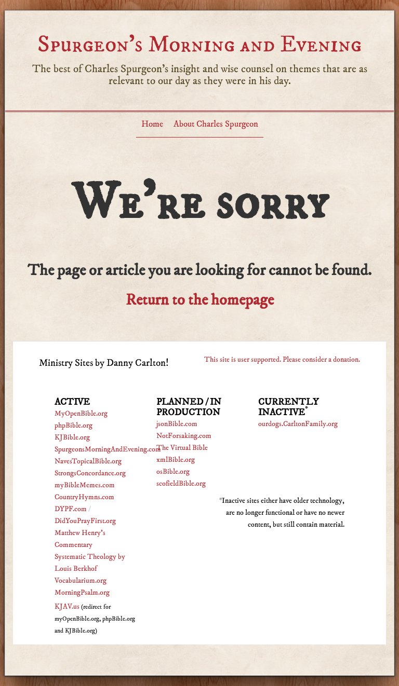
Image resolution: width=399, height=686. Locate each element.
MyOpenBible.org (81, 413)
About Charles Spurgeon (216, 124)
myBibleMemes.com (85, 485)
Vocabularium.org (81, 580)
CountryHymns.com (84, 497)
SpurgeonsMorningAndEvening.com (108, 449)
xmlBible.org (175, 459)
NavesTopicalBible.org (88, 461)
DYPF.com (71, 509)
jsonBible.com (176, 424)
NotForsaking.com (183, 436)
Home (152, 124)
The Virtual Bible (182, 447)
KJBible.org (72, 437)
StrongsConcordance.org (90, 473)
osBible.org (173, 471)
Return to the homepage (200, 300)
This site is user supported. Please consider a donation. (282, 359)
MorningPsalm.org (82, 592)
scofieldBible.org (181, 483)
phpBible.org (73, 425)
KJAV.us (67, 606)
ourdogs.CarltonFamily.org (298, 424)
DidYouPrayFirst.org (85, 521)
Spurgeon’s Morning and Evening (199, 44)
